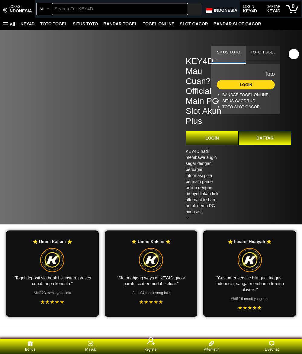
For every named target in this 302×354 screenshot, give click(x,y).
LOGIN (212, 138)
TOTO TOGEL (53, 23)
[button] (17, 9)
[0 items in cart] (292, 9)
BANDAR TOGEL (120, 23)
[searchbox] (120, 9)
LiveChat (272, 346)
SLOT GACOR (194, 23)
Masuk (90, 346)
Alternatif (211, 346)
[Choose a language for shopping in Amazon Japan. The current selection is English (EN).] (221, 9)
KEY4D (28, 23)
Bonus (30, 346)
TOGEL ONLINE (159, 23)
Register (151, 346)
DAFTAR (265, 138)
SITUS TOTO (85, 23)
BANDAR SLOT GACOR (237, 23)
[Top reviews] (151, 333)
